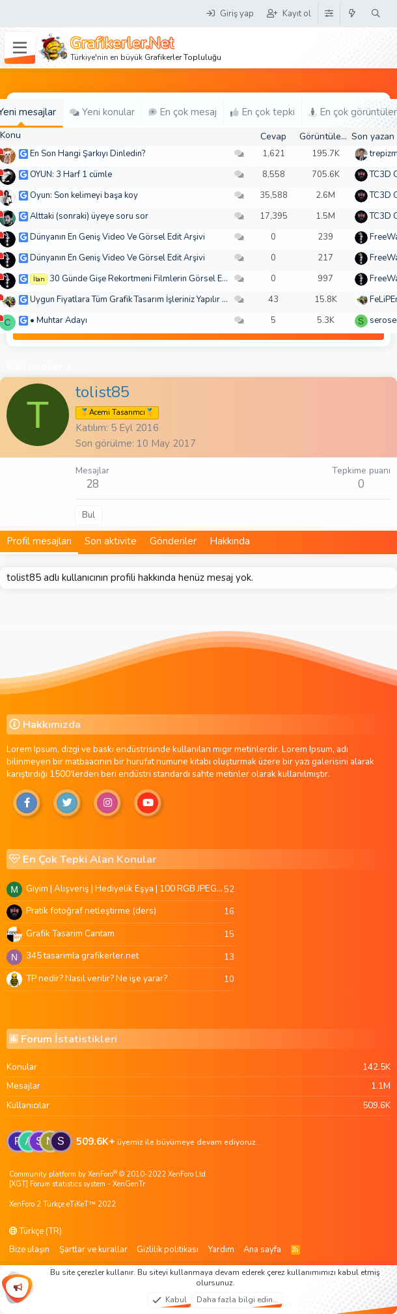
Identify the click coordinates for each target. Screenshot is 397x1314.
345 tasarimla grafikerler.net (82, 955)
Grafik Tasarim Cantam (70, 933)
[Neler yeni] (352, 14)
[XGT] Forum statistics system (77, 1184)
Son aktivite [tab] (111, 541)
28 (92, 484)
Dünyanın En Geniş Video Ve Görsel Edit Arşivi (117, 237)
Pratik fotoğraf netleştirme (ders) (91, 910)
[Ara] (376, 14)
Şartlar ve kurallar (93, 1249)
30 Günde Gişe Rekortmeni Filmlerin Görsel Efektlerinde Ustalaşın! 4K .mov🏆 (197, 279)
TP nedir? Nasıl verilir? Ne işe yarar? (96, 978)
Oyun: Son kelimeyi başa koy (84, 195)
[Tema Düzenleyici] (329, 14)
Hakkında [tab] (230, 541)
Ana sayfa (262, 1249)
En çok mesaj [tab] (182, 112)
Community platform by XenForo (108, 1174)
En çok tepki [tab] (262, 112)
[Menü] (20, 48)
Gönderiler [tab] (173, 541)
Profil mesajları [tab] (39, 541)
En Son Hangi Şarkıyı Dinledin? (87, 154)
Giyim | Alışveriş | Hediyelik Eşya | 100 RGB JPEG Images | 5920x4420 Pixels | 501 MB (125, 888)
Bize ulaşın (29, 1249)
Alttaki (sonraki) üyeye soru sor (89, 216)
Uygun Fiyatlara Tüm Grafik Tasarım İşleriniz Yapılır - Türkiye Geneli (155, 299)
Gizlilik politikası (167, 1249)
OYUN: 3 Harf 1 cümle (71, 174)
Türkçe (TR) (35, 1231)
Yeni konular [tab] (102, 112)
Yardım (221, 1249)
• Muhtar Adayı (58, 320)
